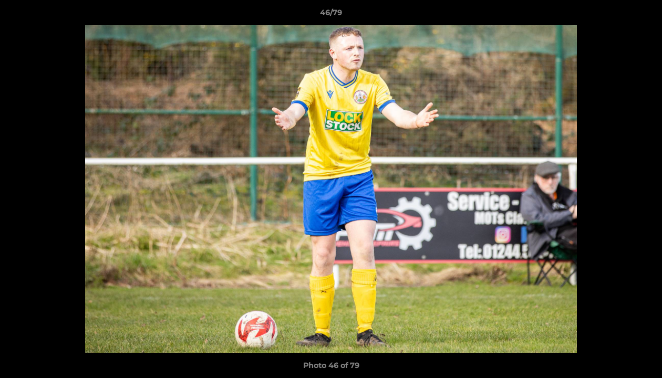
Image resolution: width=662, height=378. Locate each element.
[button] (643, 15)
